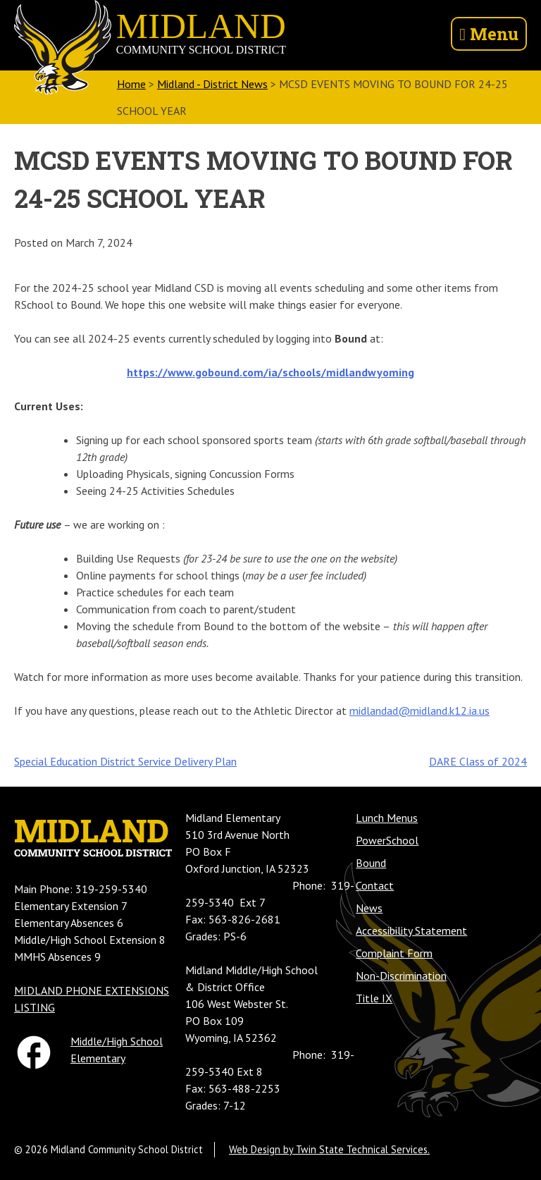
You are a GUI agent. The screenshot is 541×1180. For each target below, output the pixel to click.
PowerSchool (387, 840)
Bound (371, 863)
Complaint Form (394, 953)
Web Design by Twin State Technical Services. (329, 1149)
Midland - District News (212, 84)
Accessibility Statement (411, 930)
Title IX (374, 998)
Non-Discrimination (401, 976)
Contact (375, 885)
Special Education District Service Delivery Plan (125, 761)
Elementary (97, 1058)
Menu (488, 34)
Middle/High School (116, 1041)
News (369, 908)
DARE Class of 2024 (478, 761)
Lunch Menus (387, 818)
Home (131, 84)
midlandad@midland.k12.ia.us (419, 710)
